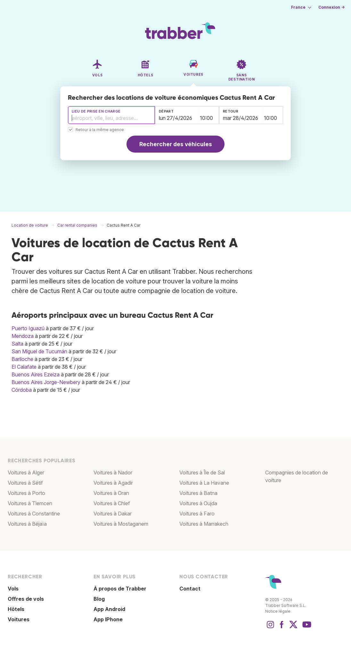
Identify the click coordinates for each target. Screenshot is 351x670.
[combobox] (111, 115)
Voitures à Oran (111, 493)
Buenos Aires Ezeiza (36, 374)
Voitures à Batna (198, 493)
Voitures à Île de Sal (202, 472)
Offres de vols (26, 599)
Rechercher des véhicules (175, 144)
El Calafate (24, 367)
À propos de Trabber (120, 588)
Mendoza (23, 336)
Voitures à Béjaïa (27, 524)
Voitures (18, 619)
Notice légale (277, 611)
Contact (189, 588)
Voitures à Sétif (25, 483)
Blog (99, 599)
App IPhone (108, 619)
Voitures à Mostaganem (121, 524)
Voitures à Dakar (113, 513)
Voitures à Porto (26, 493)
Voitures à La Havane (204, 483)
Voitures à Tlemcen (30, 503)
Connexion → (331, 7)
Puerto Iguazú (28, 328)
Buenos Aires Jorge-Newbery (46, 382)
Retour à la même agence (100, 130)
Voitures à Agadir (113, 483)
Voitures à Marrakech (203, 524)
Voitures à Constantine (34, 513)
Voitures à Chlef (112, 503)
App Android (109, 609)
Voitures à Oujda (198, 503)
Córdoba (22, 390)
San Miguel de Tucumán (39, 351)
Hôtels (16, 609)
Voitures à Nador (113, 472)
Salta (17, 343)
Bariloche (22, 359)
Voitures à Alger (26, 472)
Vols (13, 588)
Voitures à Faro (197, 513)
